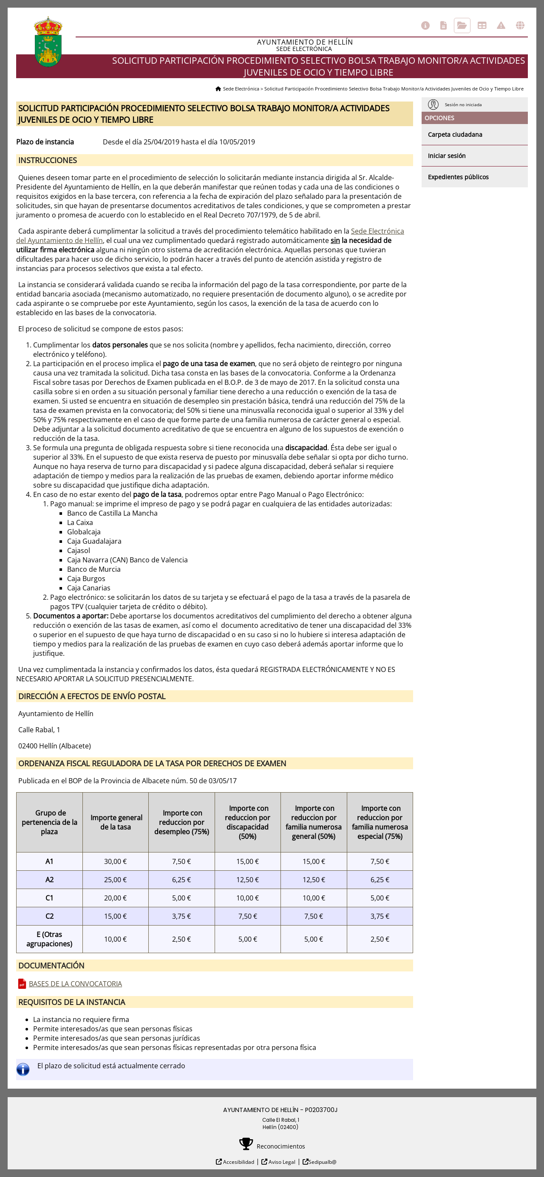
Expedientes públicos (458, 177)
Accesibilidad (238, 1162)
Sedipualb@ (323, 1162)
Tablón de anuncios (482, 25)
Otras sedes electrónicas (520, 25)
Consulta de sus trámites (462, 25)
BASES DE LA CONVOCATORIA (75, 983)
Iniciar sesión (447, 156)
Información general (425, 25)
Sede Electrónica (241, 88)
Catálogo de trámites (443, 25)
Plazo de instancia (45, 142)
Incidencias (501, 25)
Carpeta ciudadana (455, 134)
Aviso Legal (281, 1162)
